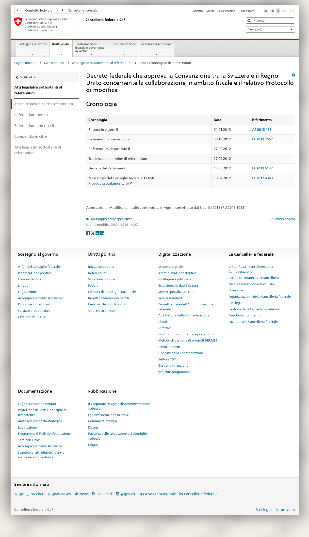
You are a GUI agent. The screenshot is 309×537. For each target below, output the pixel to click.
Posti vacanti (247, 11)
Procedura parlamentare (108, 183)
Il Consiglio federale (34, 10)
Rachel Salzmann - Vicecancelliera (253, 278)
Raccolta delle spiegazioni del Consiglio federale (117, 436)
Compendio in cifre (30, 136)
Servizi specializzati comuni (178, 292)
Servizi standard (170, 298)
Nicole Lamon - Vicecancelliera (251, 284)
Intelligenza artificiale (174, 279)
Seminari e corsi (29, 440)
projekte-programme (174, 372)
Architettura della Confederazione (183, 315)
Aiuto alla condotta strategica (40, 421)
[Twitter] (93, 233)
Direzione (235, 290)
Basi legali (236, 303)
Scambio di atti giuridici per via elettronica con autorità (41, 454)
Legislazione (27, 292)
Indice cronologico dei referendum (43, 104)
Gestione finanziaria (173, 365)
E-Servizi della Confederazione (181, 353)
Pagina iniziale (25, 63)
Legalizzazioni (227, 11)
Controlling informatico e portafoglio (186, 334)
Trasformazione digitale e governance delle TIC (90, 47)
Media (210, 11)
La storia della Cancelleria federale (253, 309)
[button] (249, 21)
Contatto (197, 11)
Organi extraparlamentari (37, 404)
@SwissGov (61, 494)
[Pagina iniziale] (84, 24)
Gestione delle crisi (32, 317)
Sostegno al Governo (33, 44)
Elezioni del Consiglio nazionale (112, 292)
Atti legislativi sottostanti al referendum (101, 63)
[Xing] (98, 233)
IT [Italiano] (278, 11)
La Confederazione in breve (108, 415)
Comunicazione (29, 279)
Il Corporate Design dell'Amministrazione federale (119, 406)
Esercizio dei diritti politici (107, 304)
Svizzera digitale (170, 266)
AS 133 (262, 130)
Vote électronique (101, 311)
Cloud (162, 322)
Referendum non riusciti (34, 125)
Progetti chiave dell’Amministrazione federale (185, 306)
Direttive (164, 328)
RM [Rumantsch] (284, 11)
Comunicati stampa (102, 421)
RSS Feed (104, 494)
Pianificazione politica (34, 273)
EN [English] (292, 11)
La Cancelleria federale (156, 44)
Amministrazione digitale (177, 273)
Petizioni (94, 285)
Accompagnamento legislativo (40, 298)
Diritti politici (62, 45)
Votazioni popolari (102, 279)
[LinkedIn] (102, 233)
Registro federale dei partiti (108, 298)
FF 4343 (262, 178)
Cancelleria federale (80, 10)
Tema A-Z (270, 29)
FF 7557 (262, 139)
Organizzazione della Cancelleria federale (259, 296)
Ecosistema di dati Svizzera (178, 285)
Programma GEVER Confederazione (44, 433)
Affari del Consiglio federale (39, 266)
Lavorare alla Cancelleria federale (253, 322)
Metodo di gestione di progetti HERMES (187, 340)
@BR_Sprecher (31, 494)
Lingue (23, 285)
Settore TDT (167, 359)
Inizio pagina (285, 219)
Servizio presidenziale (34, 311)
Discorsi (93, 427)
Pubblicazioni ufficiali (34, 304)
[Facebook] (88, 233)
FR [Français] (272, 11)
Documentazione (124, 44)
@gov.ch (127, 494)
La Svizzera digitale (159, 494)
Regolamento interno (244, 315)
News (84, 494)
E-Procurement (169, 347)
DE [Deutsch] (266, 11)
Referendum (97, 273)
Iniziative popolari (101, 266)
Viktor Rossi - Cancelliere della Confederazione (250, 269)
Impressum (285, 509)
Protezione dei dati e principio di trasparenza (42, 412)
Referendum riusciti (31, 114)
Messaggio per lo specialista (111, 219)
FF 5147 (262, 168)
